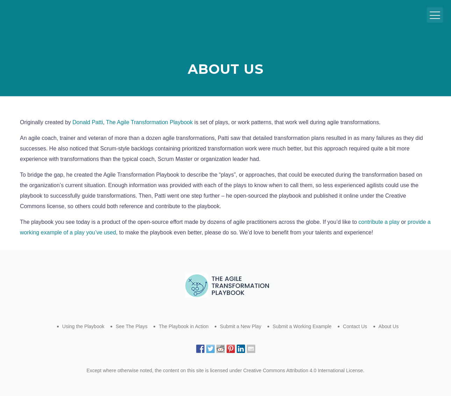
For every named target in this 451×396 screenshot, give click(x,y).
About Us (389, 326)
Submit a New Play (240, 326)
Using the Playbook (83, 326)
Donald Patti (87, 122)
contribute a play (378, 222)
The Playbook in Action (183, 326)
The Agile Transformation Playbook (149, 122)
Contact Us (355, 326)
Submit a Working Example (302, 326)
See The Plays (132, 326)
